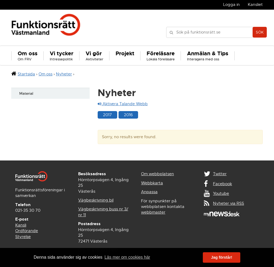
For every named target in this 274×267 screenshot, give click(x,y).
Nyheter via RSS (228, 203)
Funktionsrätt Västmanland (46, 27)
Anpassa (149, 191)
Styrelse (23, 236)
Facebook (222, 183)
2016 (128, 114)
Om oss (45, 74)
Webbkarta (152, 183)
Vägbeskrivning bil (95, 200)
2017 (107, 114)
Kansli (20, 225)
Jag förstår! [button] (221, 257)
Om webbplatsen (157, 173)
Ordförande (26, 230)
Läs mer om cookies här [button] (127, 257)
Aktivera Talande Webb (123, 103)
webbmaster (153, 212)
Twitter (220, 173)
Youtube (221, 193)
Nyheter (64, 74)
